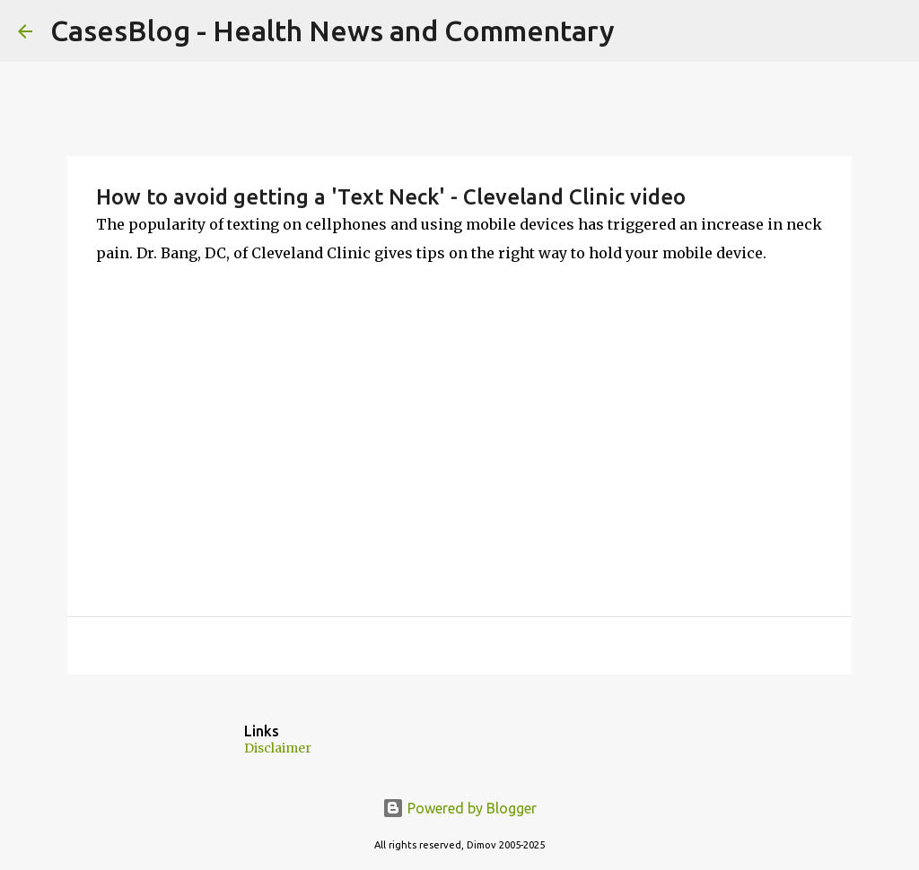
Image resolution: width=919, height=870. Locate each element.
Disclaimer (277, 748)
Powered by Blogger (459, 808)
